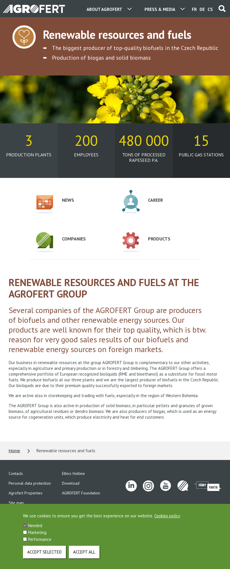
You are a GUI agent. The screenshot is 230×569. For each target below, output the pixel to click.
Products (146, 242)
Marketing (37, 537)
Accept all (84, 556)
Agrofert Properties (25, 493)
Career (142, 201)
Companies (61, 242)
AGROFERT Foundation (81, 493)
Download (70, 483)
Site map (16, 502)
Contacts (16, 473)
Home (14, 450)
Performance (39, 544)
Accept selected (44, 556)
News (55, 204)
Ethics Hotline (73, 473)
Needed (35, 530)
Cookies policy (167, 520)
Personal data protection (30, 483)
